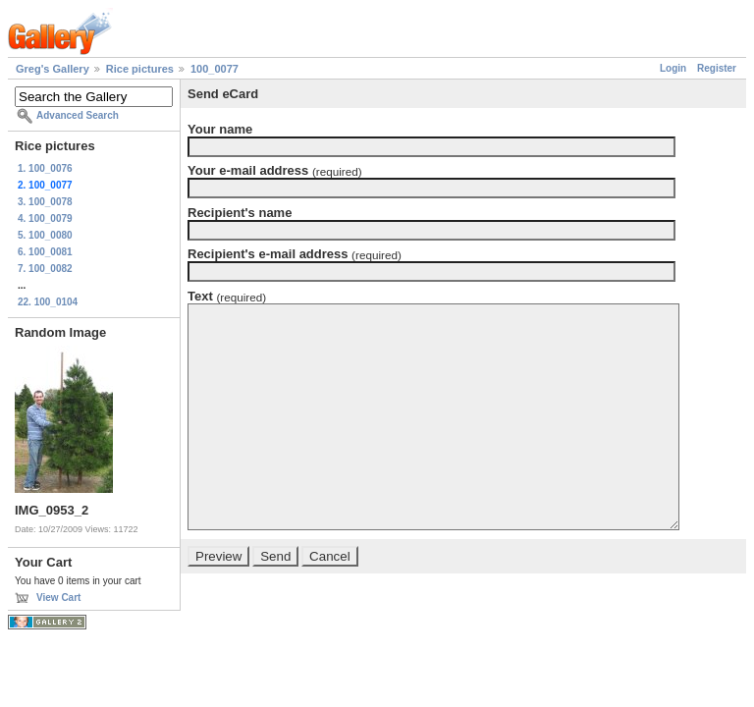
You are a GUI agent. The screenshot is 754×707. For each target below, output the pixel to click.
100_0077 (214, 69)
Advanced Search (77, 115)
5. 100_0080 (45, 235)
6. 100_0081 (45, 251)
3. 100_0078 (45, 201)
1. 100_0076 (45, 168)
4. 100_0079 (45, 218)
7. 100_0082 (45, 268)
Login (673, 68)
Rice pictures (140, 69)
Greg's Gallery (52, 69)
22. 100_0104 (48, 302)
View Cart (58, 597)
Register (716, 68)
